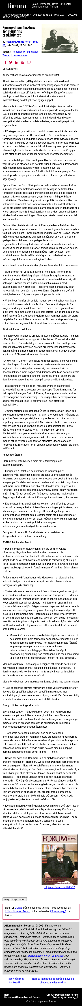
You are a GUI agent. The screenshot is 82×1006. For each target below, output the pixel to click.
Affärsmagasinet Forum (16, 14)
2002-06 (72, 14)
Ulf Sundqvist (30, 51)
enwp (22, 899)
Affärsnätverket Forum (17, 911)
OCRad (18, 907)
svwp (6, 899)
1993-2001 (60, 14)
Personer (45, 4)
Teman (54, 6)
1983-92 (47, 14)
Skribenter (65, 4)
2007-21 (7, 17)
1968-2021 (20, 17)
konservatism (19, 55)
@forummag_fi (58, 911)
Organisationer (40, 6)
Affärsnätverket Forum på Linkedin (45, 955)
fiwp (14, 899)
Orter (55, 4)
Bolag (35, 4)
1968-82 (36, 14)
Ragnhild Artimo (15, 41)
